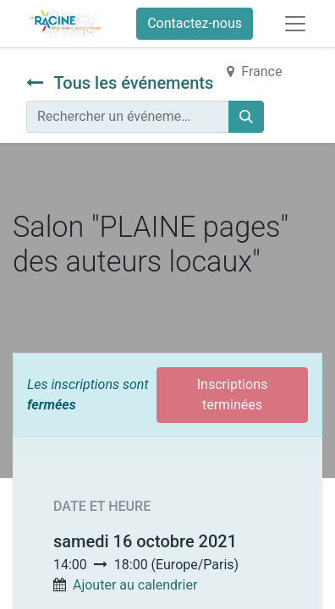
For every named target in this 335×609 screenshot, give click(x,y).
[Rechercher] (246, 117)
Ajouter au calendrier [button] (135, 585)
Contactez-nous (194, 23)
